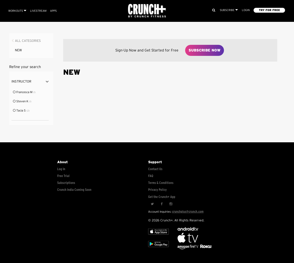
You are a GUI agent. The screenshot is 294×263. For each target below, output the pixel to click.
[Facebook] (161, 204)
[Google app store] (158, 248)
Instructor (30, 81)
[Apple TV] (158, 235)
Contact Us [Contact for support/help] (155, 169)
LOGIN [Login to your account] (246, 10)
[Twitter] (152, 204)
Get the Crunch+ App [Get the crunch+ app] (161, 197)
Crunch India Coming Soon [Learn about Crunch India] (74, 190)
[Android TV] (188, 229)
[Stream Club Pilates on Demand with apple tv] (205, 248)
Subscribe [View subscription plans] (229, 10)
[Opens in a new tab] (188, 248)
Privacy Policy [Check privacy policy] (157, 190)
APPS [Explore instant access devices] (53, 10)
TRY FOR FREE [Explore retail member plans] (269, 10)
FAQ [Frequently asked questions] (150, 176)
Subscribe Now (204, 50)
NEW (18, 50)
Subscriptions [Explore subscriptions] (66, 183)
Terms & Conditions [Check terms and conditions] (160, 183)
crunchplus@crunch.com (188, 211)
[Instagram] (170, 204)
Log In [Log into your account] (61, 169)
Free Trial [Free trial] (63, 176)
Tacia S (19, 110)
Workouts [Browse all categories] (17, 10)
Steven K (21, 101)
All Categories (28, 41)
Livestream (38, 10)
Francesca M (23, 92)
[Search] (214, 10)
